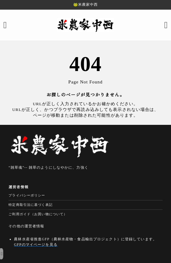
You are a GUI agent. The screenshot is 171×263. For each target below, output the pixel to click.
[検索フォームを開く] (166, 25)
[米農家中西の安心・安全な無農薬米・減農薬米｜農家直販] (85, 25)
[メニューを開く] (5, 25)
